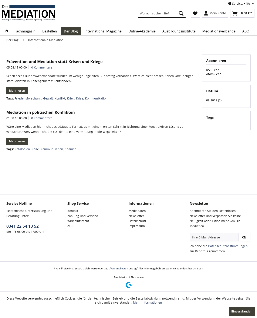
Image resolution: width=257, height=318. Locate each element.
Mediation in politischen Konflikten (40, 112)
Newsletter (136, 216)
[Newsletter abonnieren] (244, 237)
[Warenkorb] (242, 13)
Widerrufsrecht (78, 221)
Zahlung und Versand (82, 216)
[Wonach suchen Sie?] (162, 13)
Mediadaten (137, 211)
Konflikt (60, 98)
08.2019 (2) (214, 100)
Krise (79, 98)
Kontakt (72, 211)
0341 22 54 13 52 (22, 226)
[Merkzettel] (195, 13)
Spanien (71, 149)
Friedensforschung (28, 98)
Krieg (70, 98)
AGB (70, 226)
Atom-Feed (214, 74)
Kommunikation (96, 98)
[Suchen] (181, 13)
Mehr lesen (17, 90)
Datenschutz (137, 221)
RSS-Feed (212, 70)
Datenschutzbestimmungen (228, 246)
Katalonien (22, 149)
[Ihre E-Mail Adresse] (214, 237)
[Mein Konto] (215, 13)
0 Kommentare (41, 67)
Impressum (137, 226)
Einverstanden (241, 311)
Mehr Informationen (147, 302)
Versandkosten (119, 268)
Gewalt (48, 98)
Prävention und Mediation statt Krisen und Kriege (54, 61)
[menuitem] (162, 13)
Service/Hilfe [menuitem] (239, 3)
